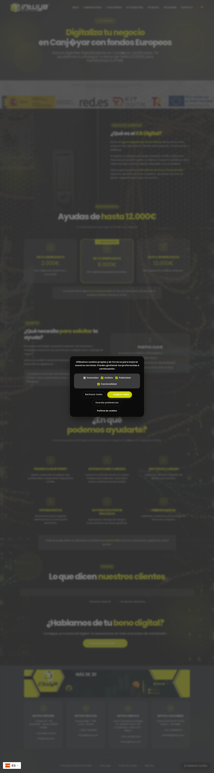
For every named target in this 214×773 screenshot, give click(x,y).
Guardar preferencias (107, 402)
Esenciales (91, 377)
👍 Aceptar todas (119, 394)
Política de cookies (107, 410)
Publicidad (123, 377)
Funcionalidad (107, 384)
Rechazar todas (93, 394)
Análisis (107, 377)
